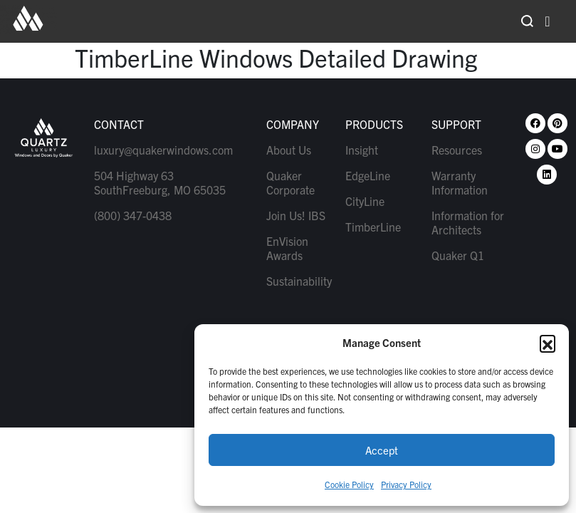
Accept (381, 450)
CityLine (364, 201)
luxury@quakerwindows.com (163, 149)
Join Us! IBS (295, 215)
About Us (288, 149)
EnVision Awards (287, 248)
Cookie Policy (349, 484)
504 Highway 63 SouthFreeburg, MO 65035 (160, 182)
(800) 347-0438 (133, 215)
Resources (456, 149)
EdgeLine (367, 175)
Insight (361, 149)
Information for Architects (467, 222)
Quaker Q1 (457, 255)
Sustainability (298, 281)
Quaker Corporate (290, 182)
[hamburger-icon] (547, 21)
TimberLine (373, 226)
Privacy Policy (406, 484)
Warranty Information (459, 182)
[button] (547, 343)
